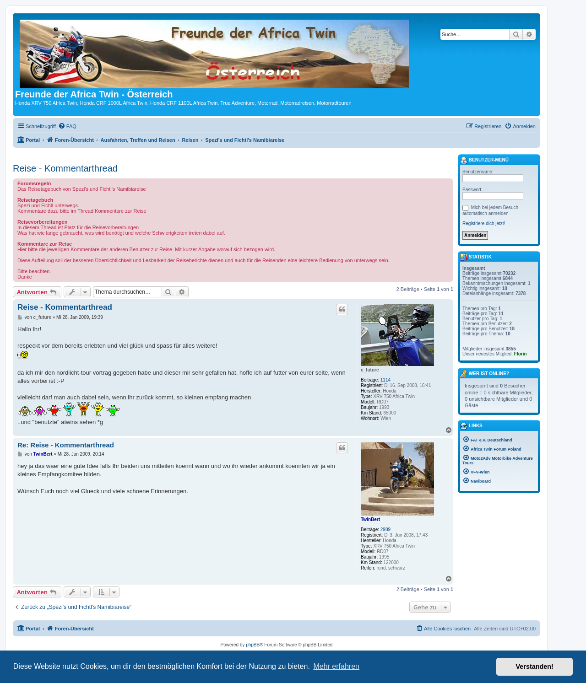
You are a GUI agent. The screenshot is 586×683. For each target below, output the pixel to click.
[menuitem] (67, 126)
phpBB (253, 644)
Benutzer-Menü (484, 160)
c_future (370, 369)
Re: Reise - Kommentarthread (65, 445)
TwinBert (370, 519)
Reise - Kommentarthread (65, 168)
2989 (385, 529)
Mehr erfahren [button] (336, 666)
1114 (385, 379)
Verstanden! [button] (534, 666)
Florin (520, 353)
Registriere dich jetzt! (483, 223)
